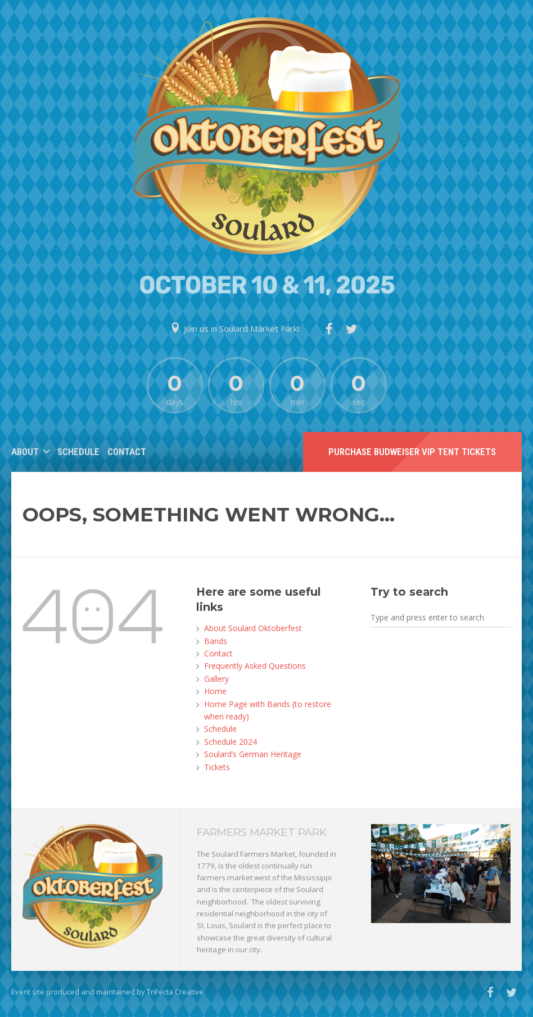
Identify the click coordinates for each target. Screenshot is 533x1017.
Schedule (78, 451)
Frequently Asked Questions (255, 665)
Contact (126, 451)
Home (215, 691)
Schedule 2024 (230, 741)
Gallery (216, 678)
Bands (215, 641)
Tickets (217, 767)
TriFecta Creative (175, 992)
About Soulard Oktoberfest (253, 628)
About (25, 451)
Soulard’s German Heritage (252, 754)
